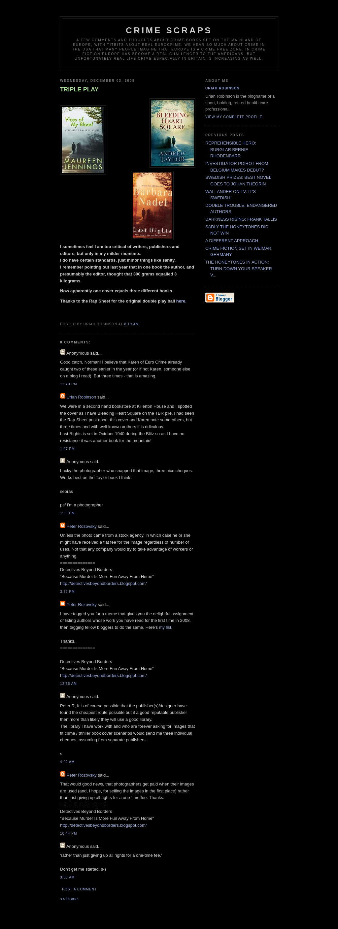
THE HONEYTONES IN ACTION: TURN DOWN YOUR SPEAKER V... (238, 268)
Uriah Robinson (81, 397)
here (180, 301)
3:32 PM (67, 591)
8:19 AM (131, 324)
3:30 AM (67, 877)
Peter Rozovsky (82, 526)
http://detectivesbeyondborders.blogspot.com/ (103, 583)
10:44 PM (68, 833)
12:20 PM (68, 384)
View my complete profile (233, 117)
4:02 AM (67, 762)
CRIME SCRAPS (169, 30)
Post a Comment (79, 889)
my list (165, 627)
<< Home (69, 898)
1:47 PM (67, 449)
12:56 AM (68, 684)
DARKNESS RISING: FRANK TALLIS (241, 219)
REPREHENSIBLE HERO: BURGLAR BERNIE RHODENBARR (230, 149)
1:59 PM (67, 513)
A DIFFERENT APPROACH (231, 240)
